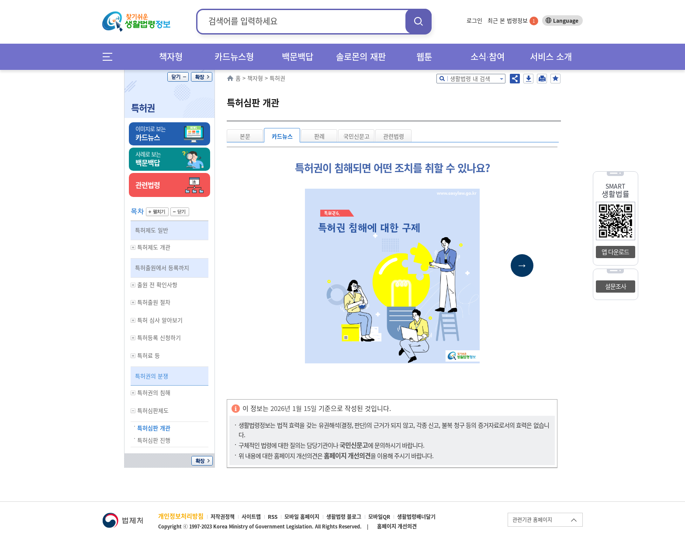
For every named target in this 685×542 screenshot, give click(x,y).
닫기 (178, 77)
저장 (528, 78)
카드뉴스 (282, 136)
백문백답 (297, 56)
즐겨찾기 (555, 78)
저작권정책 (223, 517)
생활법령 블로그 (343, 517)
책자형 (171, 56)
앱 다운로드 (615, 251)
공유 (515, 78)
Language (565, 20)
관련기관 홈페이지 (532, 520)
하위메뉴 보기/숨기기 (133, 247)
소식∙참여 (488, 56)
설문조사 (615, 286)
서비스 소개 (551, 56)
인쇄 (542, 78)
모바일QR (379, 517)
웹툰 (424, 56)
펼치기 (157, 211)
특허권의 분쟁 (151, 376)
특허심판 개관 (153, 428)
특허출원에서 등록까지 (162, 267)
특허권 (143, 107)
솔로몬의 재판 (361, 56)
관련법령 (393, 136)
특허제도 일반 (151, 230)
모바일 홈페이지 (301, 517)
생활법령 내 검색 (470, 78)
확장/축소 (201, 77)
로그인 (474, 20)
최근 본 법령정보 (513, 20)
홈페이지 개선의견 (397, 526)
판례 (319, 136)
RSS (272, 517)
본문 (245, 136)
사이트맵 (251, 517)
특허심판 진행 (153, 440)
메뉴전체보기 (110, 56)
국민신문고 (356, 136)
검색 (418, 21)
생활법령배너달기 (416, 517)
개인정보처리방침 (181, 515)
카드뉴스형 (234, 56)
